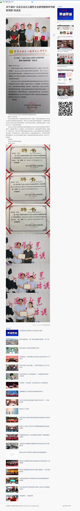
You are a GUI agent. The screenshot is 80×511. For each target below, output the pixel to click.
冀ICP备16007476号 (67, 509)
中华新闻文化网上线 (61, 83)
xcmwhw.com (28, 509)
